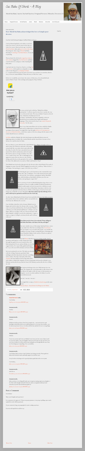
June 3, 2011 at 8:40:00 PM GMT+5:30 (18, 328)
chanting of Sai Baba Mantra (19, 52)
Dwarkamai (47, 227)
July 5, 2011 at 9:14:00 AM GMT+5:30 (18, 346)
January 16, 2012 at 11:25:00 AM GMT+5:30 (19, 386)
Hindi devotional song (40, 282)
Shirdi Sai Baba (10, 49)
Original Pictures (14, 21)
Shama (26, 238)
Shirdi (35, 21)
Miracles (41, 21)
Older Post (49, 443)
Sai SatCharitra (23, 21)
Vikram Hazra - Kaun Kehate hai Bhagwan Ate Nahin (34, 285)
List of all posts (55, 21)
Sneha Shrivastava (13, 297)
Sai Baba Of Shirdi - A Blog (23, 7)
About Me (47, 21)
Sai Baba (8, 137)
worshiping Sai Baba (23, 70)
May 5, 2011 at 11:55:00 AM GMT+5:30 (18, 312)
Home (6, 21)
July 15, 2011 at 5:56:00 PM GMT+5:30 (18, 364)
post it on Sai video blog (26, 49)
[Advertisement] (23, 26)
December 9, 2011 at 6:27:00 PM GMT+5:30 (19, 373)
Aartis (30, 21)
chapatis (8, 258)
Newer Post (9, 443)
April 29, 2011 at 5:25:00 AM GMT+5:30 (18, 302)
